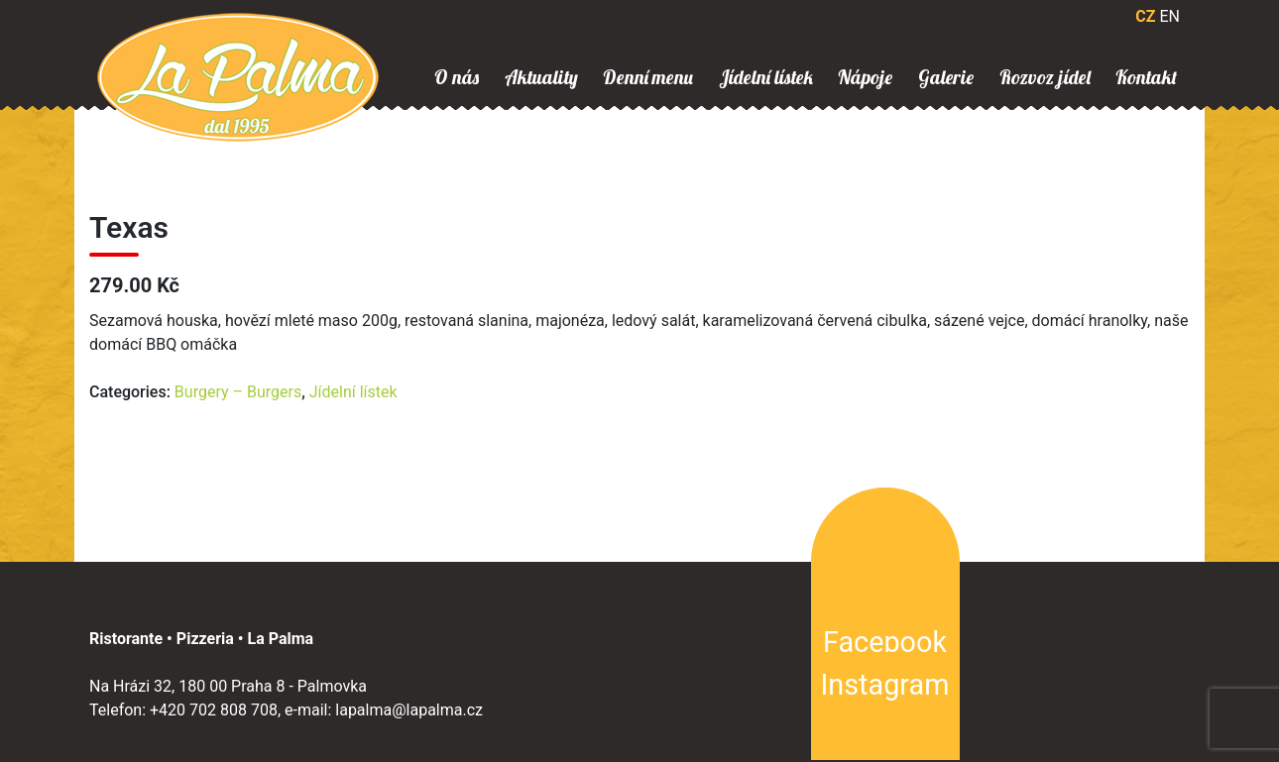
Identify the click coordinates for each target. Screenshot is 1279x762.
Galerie (946, 77)
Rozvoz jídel (1045, 77)
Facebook (885, 642)
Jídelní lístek (766, 77)
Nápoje (865, 77)
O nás (456, 77)
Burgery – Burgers (237, 391)
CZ (1145, 16)
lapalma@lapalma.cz (409, 710)
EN (1169, 16)
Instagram (885, 685)
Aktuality (541, 77)
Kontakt (1146, 77)
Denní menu (648, 77)
